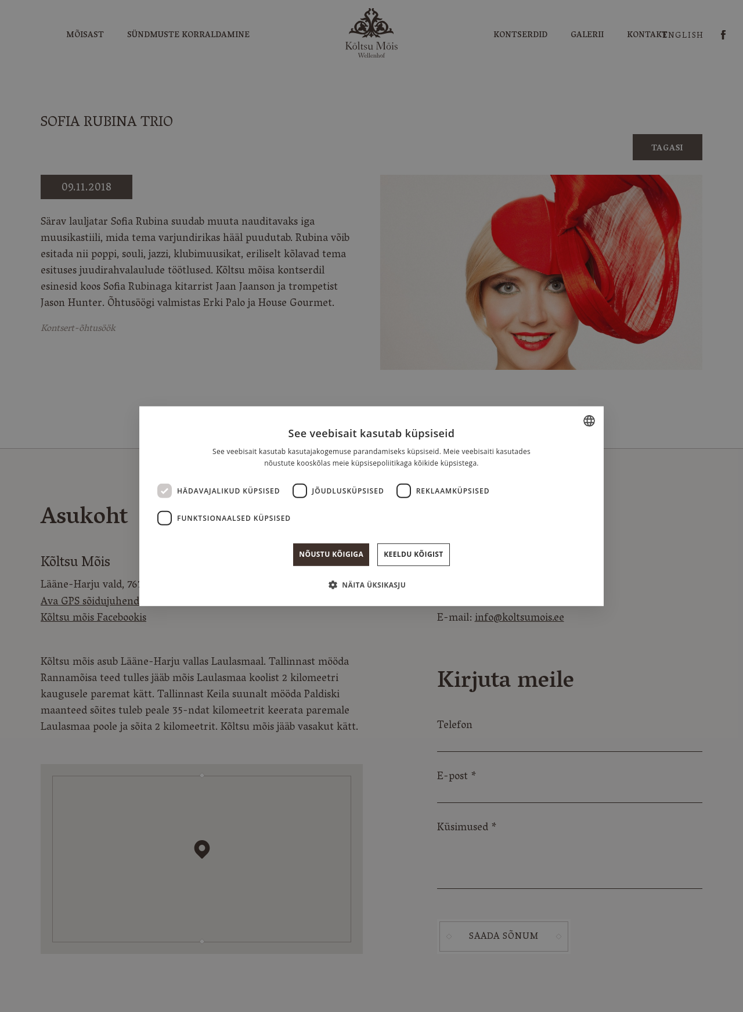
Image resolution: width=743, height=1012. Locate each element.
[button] (371, 585)
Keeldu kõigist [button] (413, 554)
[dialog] (371, 506)
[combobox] (589, 420)
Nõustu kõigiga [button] (331, 554)
